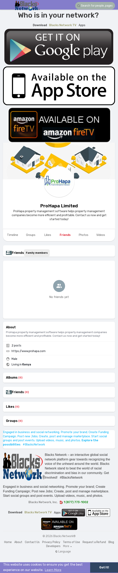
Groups (12, 421)
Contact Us (32, 542)
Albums (12, 377)
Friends (18, 392)
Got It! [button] (104, 567)
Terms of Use (71, 542)
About (18, 542)
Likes (10, 406)
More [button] (67, 546)
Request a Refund (94, 542)
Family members (37, 252)
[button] (95, 6)
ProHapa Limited (59, 206)
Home (8, 542)
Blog (111, 542)
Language (63, 551)
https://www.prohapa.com (29, 351)
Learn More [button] (53, 570)
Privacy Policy (51, 542)
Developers (53, 546)
